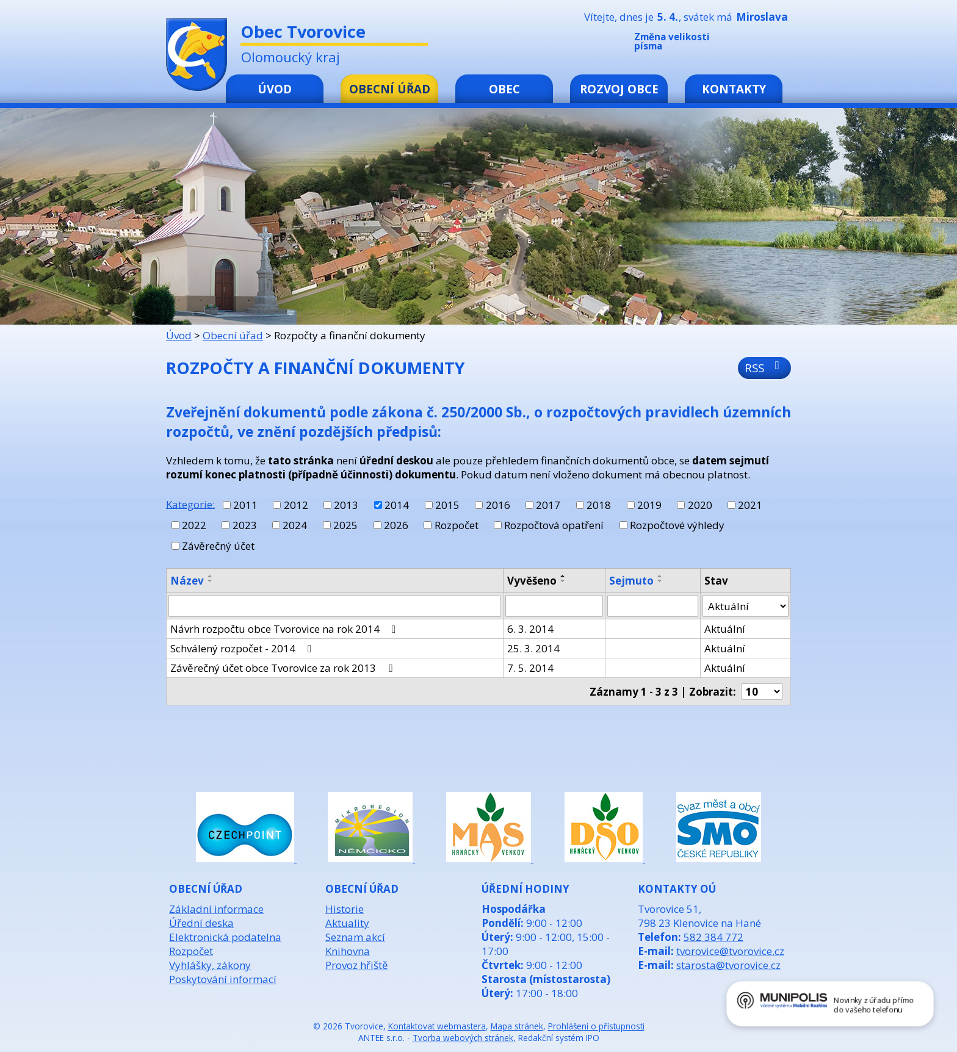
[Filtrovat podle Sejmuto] (652, 606)
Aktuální (724, 629)
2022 (194, 525)
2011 (245, 505)
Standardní (765, 44)
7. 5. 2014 (530, 668)
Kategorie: (190, 504)
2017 (548, 505)
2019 (649, 505)
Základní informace (216, 909)
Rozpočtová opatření (554, 525)
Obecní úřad (389, 88)
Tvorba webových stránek (463, 1037)
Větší (783, 44)
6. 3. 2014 (530, 629)
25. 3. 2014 (533, 648)
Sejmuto (631, 581)
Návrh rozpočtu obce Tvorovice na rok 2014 (285, 629)
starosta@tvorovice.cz (728, 965)
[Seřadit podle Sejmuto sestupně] (660, 580)
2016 (498, 505)
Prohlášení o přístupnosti (596, 1026)
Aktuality (347, 923)
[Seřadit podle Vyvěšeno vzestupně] (563, 576)
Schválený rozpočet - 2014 (243, 648)
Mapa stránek (517, 1026)
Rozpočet (456, 525)
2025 (345, 525)
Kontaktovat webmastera (437, 1026)
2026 (396, 525)
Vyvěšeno (532, 581)
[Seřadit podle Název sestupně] (210, 580)
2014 (397, 505)
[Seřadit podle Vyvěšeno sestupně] (563, 580)
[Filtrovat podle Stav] (745, 606)
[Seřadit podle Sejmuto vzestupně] (660, 576)
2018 (599, 505)
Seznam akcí (355, 937)
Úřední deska (201, 923)
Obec (504, 88)
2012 (296, 505)
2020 (700, 505)
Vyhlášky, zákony (210, 965)
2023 (245, 525)
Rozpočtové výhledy (677, 525)
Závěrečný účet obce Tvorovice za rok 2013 (283, 668)
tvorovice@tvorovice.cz (730, 951)
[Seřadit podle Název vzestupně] (210, 576)
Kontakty (734, 88)
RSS (764, 367)
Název (187, 581)
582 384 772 (713, 937)
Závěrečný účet (218, 546)
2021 (750, 505)
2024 (295, 525)
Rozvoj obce (619, 88)
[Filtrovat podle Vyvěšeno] (554, 606)
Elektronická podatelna (225, 937)
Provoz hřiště (356, 965)
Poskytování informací (222, 979)
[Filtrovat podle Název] (334, 606)
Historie (344, 909)
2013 (346, 505)
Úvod (275, 88)
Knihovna (347, 951)
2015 (447, 505)
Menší (746, 44)
